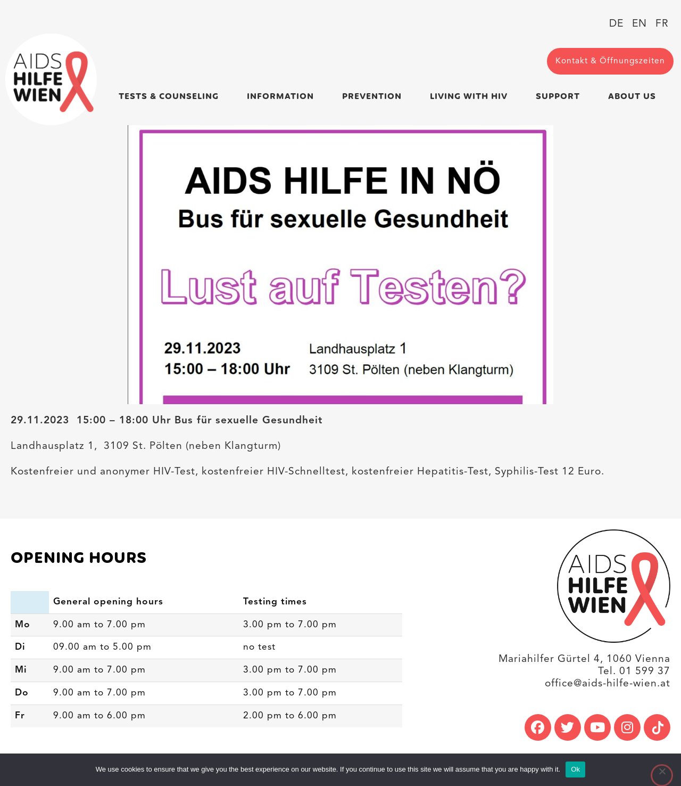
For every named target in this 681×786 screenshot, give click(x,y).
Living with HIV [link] (471, 96)
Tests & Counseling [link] (171, 96)
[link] (51, 79)
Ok (575, 769)
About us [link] (634, 96)
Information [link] (283, 96)
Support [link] (560, 96)
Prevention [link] (374, 96)
